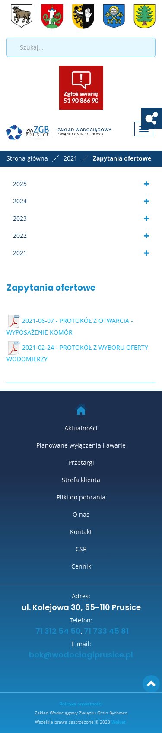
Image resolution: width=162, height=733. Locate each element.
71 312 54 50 (57, 631)
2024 (20, 201)
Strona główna (27, 158)
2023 (20, 218)
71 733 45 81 (106, 631)
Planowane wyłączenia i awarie (81, 445)
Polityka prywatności (81, 704)
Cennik (81, 566)
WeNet (118, 722)
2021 (20, 253)
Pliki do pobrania (81, 497)
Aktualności (81, 428)
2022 (20, 235)
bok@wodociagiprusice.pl (81, 655)
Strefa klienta (81, 480)
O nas (81, 514)
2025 (20, 184)
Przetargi (81, 462)
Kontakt (81, 532)
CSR (81, 549)
